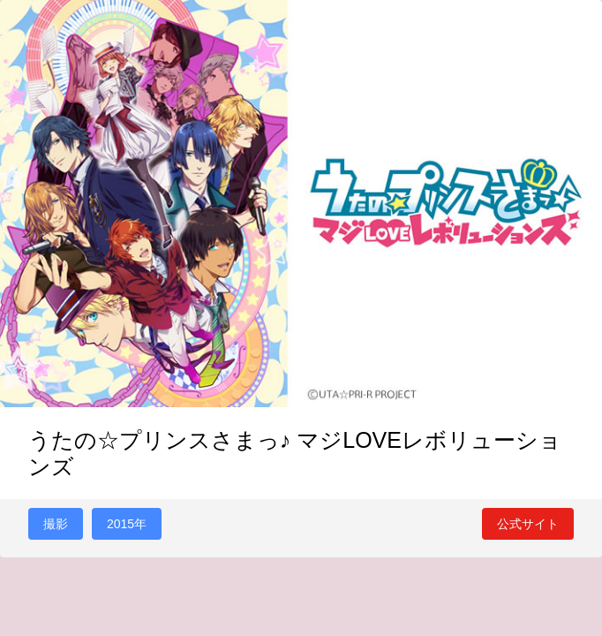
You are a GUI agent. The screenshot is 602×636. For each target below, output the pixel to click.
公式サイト (528, 524)
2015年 (127, 524)
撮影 (55, 524)
